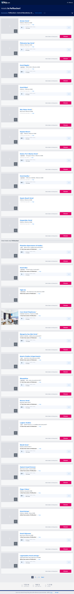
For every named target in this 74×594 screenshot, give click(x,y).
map (32, 24)
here (51, 592)
